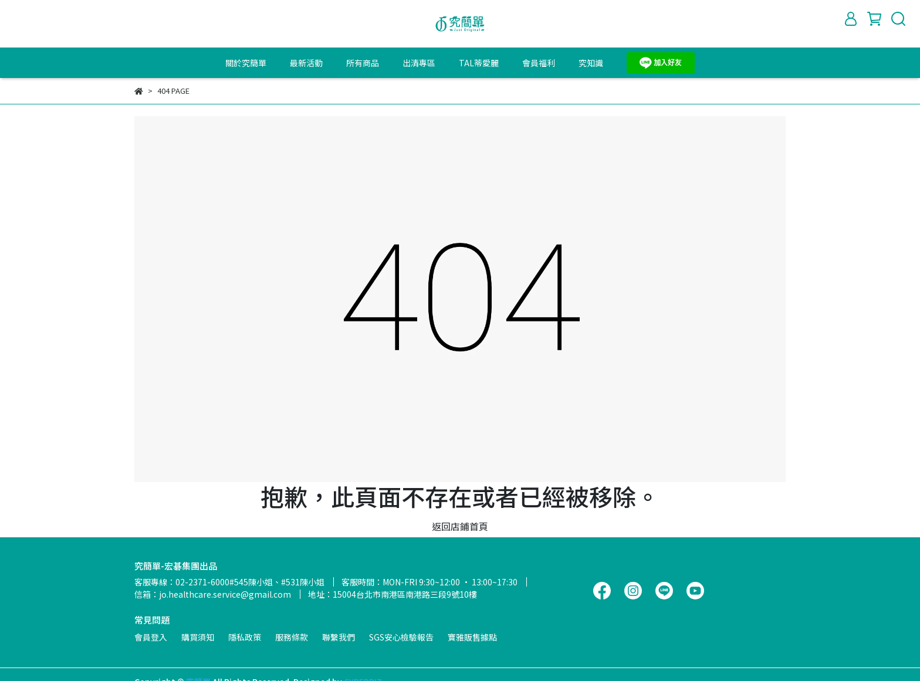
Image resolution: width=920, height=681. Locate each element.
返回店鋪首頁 (460, 526)
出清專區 (418, 63)
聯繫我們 (338, 637)
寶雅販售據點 (472, 637)
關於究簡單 (245, 63)
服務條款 (291, 637)
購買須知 (197, 637)
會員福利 (538, 63)
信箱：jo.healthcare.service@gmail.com (212, 594)
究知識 (591, 63)
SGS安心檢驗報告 (401, 637)
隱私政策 (244, 637)
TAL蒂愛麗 (479, 63)
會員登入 (150, 637)
